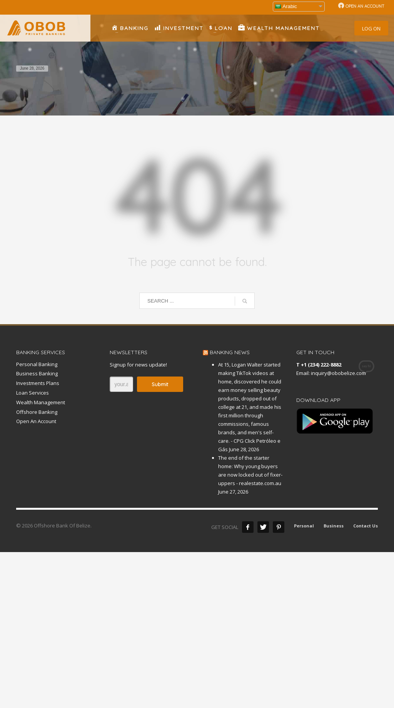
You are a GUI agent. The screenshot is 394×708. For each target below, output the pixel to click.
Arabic (286, 6)
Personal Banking (36, 364)
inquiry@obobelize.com (338, 373)
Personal (304, 526)
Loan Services (32, 392)
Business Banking (37, 373)
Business (334, 526)
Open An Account (36, 421)
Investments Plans (37, 383)
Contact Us (365, 526)
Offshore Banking (36, 411)
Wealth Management (40, 402)
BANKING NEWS (230, 352)
